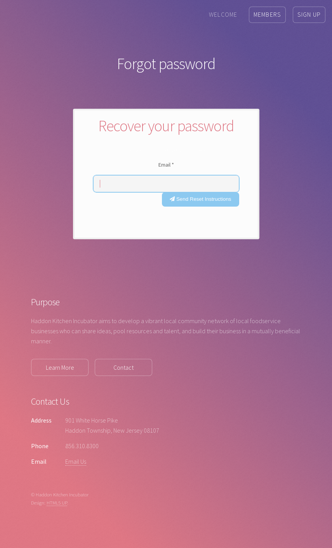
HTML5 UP (57, 502)
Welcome (223, 14)
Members (267, 14)
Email (166, 164)
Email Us (75, 461)
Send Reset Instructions (200, 199)
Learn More (60, 367)
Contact (123, 367)
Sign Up (309, 14)
